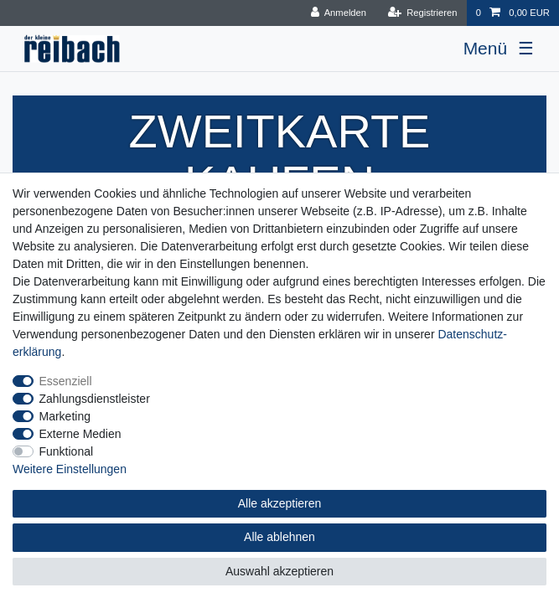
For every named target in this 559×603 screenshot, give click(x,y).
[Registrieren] (422, 13)
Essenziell (65, 381)
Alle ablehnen (279, 537)
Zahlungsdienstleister (94, 398)
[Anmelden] (338, 13)
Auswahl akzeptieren (279, 571)
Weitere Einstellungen (70, 469)
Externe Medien (80, 434)
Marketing (65, 416)
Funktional (66, 451)
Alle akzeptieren (280, 503)
